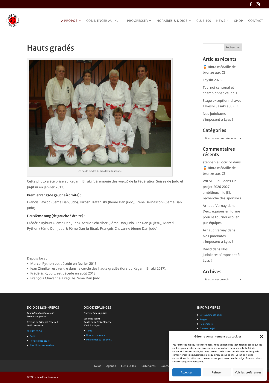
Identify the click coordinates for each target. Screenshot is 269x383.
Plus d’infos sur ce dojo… (43, 345)
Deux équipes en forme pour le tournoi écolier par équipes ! (221, 217)
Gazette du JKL (207, 328)
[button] (261, 336)
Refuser (217, 372)
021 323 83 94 (34, 331)
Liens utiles (128, 366)
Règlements (206, 323)
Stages (203, 319)
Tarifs (32, 336)
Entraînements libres (211, 314)
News (220, 21)
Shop (238, 21)
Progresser (137, 21)
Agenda (111, 366)
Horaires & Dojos (172, 21)
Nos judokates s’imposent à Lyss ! (221, 255)
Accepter (186, 372)
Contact (255, 21)
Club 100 (203, 21)
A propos (69, 21)
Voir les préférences (248, 372)
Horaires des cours (40, 340)
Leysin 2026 (212, 80)
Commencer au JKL (102, 21)
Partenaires (148, 366)
